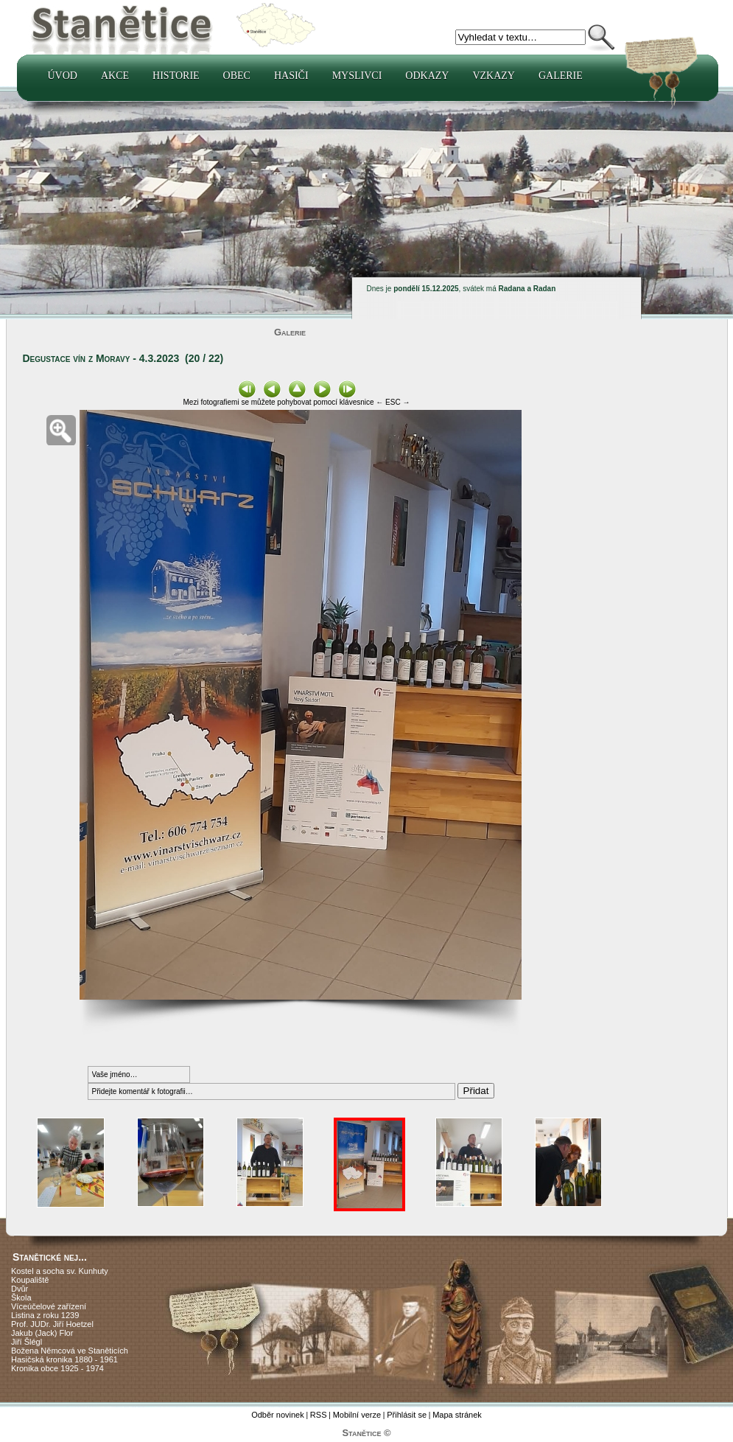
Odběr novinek (277, 1414)
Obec (236, 75)
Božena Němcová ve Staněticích (69, 1350)
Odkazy (427, 75)
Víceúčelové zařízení (48, 1306)
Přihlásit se (407, 1414)
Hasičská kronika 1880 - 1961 (64, 1359)
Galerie (561, 75)
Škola (21, 1297)
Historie (176, 75)
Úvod (62, 75)
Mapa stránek (457, 1414)
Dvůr (19, 1288)
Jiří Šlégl (26, 1341)
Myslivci (357, 75)
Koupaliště (30, 1279)
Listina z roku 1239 (45, 1315)
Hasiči (291, 75)
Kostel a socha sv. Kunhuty (59, 1271)
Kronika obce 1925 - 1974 (57, 1368)
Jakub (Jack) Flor (42, 1332)
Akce (115, 75)
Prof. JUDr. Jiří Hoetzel (52, 1324)
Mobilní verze (357, 1414)
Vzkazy (493, 75)
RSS (318, 1414)
